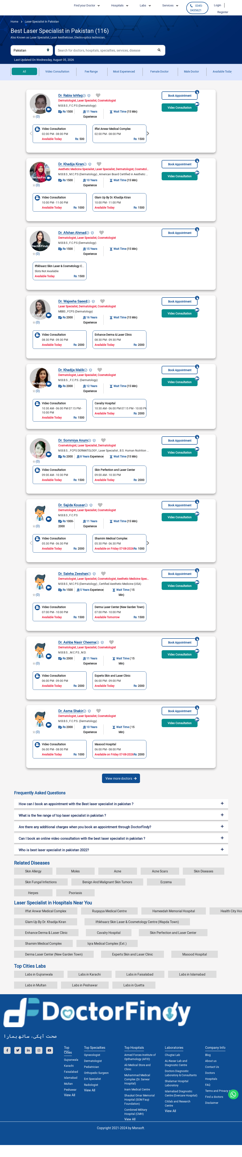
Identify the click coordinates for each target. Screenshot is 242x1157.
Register (222, 12)
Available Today (223, 71)
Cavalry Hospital (108, 932)
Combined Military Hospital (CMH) (135, 1112)
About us (210, 1061)
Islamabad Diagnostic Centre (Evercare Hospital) (181, 1093)
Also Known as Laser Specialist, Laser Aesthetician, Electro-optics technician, (58, 37)
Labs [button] (143, 5)
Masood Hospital (194, 954)
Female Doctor (159, 71)
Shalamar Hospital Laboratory (176, 1083)
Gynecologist (92, 1055)
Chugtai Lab (172, 1055)
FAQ (207, 1085)
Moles (75, 871)
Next (148, 133)
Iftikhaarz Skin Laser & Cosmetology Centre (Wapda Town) (137, 922)
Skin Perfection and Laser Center (173, 932)
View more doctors (121, 778)
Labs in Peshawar (85, 985)
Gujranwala (70, 1059)
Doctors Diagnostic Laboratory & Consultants (181, 1073)
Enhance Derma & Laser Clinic (46, 932)
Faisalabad (70, 1071)
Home (14, 21)
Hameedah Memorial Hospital (173, 911)
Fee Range (91, 71)
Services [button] (168, 5)
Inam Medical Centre (137, 1089)
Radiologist (91, 1085)
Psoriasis (75, 893)
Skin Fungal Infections (41, 882)
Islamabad (70, 1077)
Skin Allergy (33, 871)
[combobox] (32, 50)
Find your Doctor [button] (84, 5)
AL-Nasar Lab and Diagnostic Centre (176, 1063)
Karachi (69, 1065)
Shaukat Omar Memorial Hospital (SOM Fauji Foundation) (139, 1099)
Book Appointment (183, 94)
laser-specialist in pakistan (41, 21)
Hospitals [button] (117, 5)
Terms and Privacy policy (220, 1091)
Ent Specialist (92, 1079)
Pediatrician (91, 1067)
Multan (68, 1083)
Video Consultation (57, 71)
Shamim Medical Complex (43, 943)
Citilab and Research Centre (177, 1103)
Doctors (210, 1073)
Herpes (33, 893)
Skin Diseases (203, 871)
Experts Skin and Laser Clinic (132, 954)
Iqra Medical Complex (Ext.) (107, 943)
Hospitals (211, 1079)
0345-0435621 (196, 7)
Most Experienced (124, 71)
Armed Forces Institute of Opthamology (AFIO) (140, 1057)
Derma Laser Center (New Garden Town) (54, 954)
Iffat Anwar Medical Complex (45, 911)
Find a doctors (214, 1097)
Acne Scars (160, 871)
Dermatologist (93, 1061)
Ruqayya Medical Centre (109, 911)
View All (69, 1095)
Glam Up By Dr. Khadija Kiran (45, 922)
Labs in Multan (35, 985)
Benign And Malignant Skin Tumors (107, 882)
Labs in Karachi (90, 974)
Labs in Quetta (133, 985)
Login (217, 5)
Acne (117, 871)
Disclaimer (211, 1103)
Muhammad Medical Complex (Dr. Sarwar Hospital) (137, 1079)
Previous (31, 133)
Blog (208, 1055)
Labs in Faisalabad (139, 974)
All (24, 71)
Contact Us (212, 1067)
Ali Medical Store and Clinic (137, 1067)
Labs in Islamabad (192, 974)
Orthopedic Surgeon (96, 1073)
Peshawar (70, 1089)
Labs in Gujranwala (39, 974)
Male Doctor (191, 71)
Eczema (166, 882)
